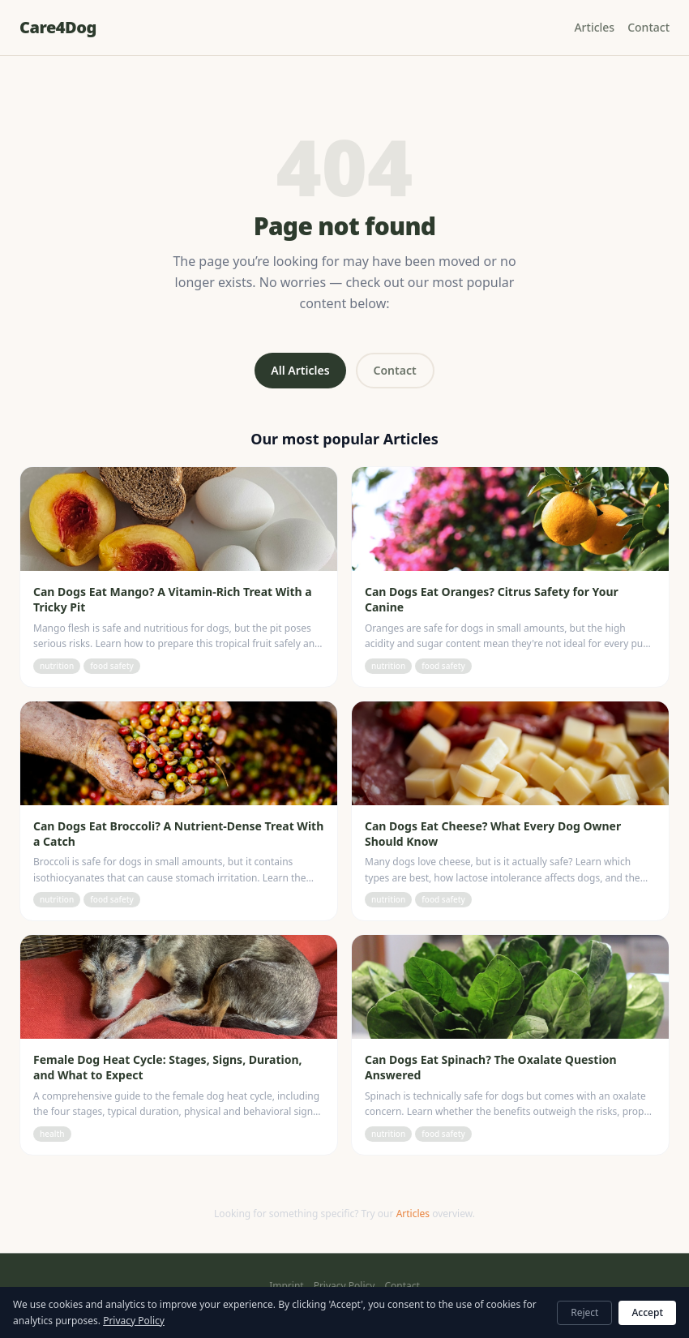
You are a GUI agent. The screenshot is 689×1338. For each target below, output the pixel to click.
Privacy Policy (344, 1286)
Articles (594, 27)
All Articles (300, 370)
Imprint (286, 1286)
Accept (647, 1312)
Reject (584, 1312)
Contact (648, 27)
